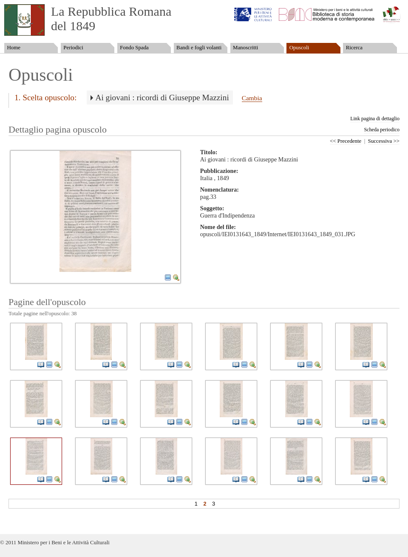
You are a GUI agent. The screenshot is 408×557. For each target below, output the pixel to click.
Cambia (252, 98)
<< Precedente (345, 141)
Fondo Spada (134, 48)
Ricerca (354, 48)
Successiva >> (384, 141)
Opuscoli (299, 48)
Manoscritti (245, 48)
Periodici (73, 48)
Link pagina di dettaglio (375, 119)
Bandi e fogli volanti (198, 48)
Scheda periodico (382, 130)
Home (13, 48)
